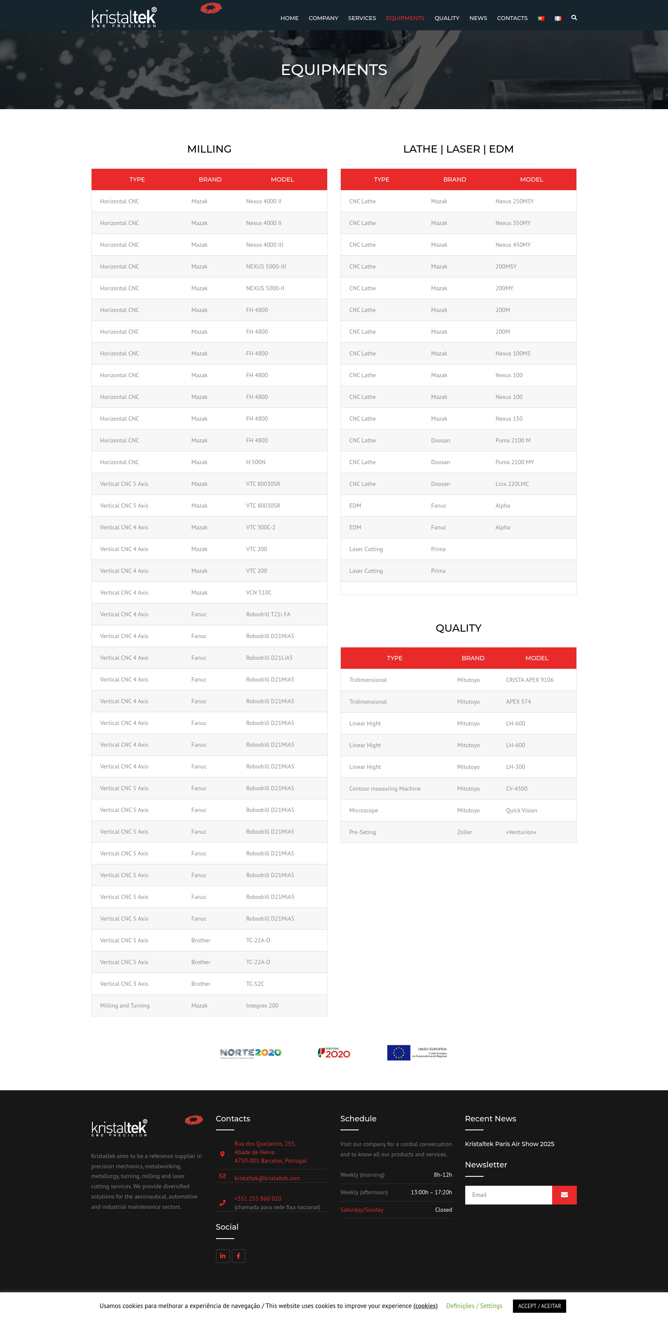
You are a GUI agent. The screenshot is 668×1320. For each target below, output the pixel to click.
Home (290, 17)
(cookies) (425, 1306)
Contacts (512, 17)
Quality (447, 17)
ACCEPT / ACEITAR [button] (539, 1306)
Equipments (405, 17)
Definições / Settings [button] (474, 1306)
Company (323, 17)
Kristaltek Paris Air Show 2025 (510, 1144)
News (478, 17)
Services (362, 17)
